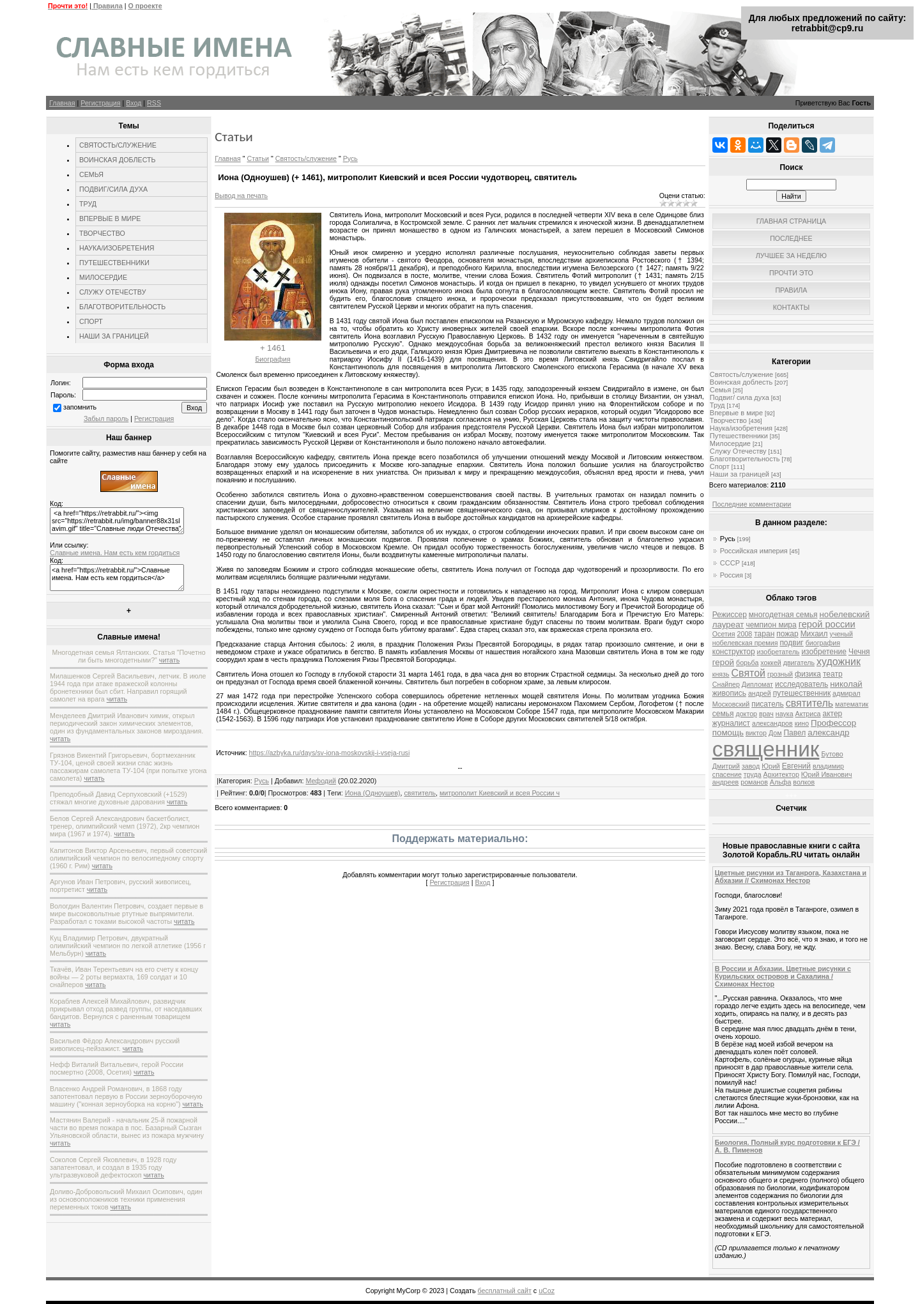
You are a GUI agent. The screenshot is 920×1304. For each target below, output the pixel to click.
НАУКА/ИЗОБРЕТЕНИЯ (117, 248)
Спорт (720, 466)
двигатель (799, 662)
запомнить (79, 407)
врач (766, 713)
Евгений (796, 766)
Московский (730, 704)
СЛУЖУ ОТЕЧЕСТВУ (112, 292)
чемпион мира (771, 624)
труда (753, 774)
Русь (350, 158)
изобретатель (778, 652)
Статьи (258, 158)
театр (833, 674)
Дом (775, 733)
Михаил (814, 633)
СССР (730, 563)
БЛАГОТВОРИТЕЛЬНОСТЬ (122, 307)
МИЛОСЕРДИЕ (103, 277)
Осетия (723, 634)
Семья (720, 390)
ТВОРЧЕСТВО (102, 233)
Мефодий (320, 781)
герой (723, 662)
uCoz (547, 1290)
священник (766, 749)
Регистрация (100, 103)
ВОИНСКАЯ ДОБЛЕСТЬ (117, 160)
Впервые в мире (736, 413)
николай (846, 684)
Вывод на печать (241, 195)
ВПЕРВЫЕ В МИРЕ (110, 218)
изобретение (824, 651)
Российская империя (754, 551)
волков (804, 782)
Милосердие (730, 443)
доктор (746, 713)
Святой (749, 673)
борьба (747, 662)
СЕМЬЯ (91, 174)
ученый (841, 634)
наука (784, 713)
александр (828, 732)
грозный (780, 674)
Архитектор (781, 774)
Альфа (781, 782)
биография (823, 643)
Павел (794, 732)
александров (772, 723)
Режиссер (729, 614)
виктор (756, 733)
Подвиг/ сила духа (739, 397)
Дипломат (757, 684)
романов (754, 782)
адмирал (846, 693)
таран (764, 633)
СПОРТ (91, 321)
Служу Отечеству (738, 451)
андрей (759, 693)
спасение (727, 774)
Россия (731, 575)
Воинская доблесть (741, 382)
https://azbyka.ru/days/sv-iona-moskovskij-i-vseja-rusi (329, 752)
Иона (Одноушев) (373, 793)
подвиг (791, 642)
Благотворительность (745, 459)
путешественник (802, 693)
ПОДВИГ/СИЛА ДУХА (113, 189)
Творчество (728, 420)
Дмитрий (726, 766)
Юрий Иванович (826, 774)
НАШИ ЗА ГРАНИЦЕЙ (114, 336)
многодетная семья (783, 614)
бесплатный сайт (505, 1290)
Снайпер (726, 684)
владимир (828, 766)
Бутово (832, 754)
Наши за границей (739, 474)
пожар (787, 633)
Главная (62, 103)
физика (808, 674)
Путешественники (739, 436)
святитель (420, 793)
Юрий (771, 766)
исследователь (801, 684)
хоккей (770, 662)
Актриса (808, 713)
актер (832, 713)
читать (169, 660)
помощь (728, 732)
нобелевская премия (745, 643)
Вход (133, 103)
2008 (745, 634)
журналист (731, 723)
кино (802, 723)
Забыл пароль (106, 418)
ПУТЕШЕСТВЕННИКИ (114, 262)
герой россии (827, 624)
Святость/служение (306, 158)
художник (838, 661)
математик (851, 704)
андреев (725, 782)
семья (723, 713)
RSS (154, 103)
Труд (717, 405)
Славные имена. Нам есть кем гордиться (115, 552)
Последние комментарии (751, 504)
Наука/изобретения (741, 428)
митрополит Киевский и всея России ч (500, 793)
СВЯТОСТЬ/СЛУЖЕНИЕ (118, 145)
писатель (767, 704)
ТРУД (87, 204)
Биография (272, 359)
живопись (729, 693)
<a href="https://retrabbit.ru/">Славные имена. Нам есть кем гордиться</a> (117, 577)
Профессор (833, 723)
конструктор (733, 651)
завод (751, 766)
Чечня (859, 651)
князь (721, 674)
